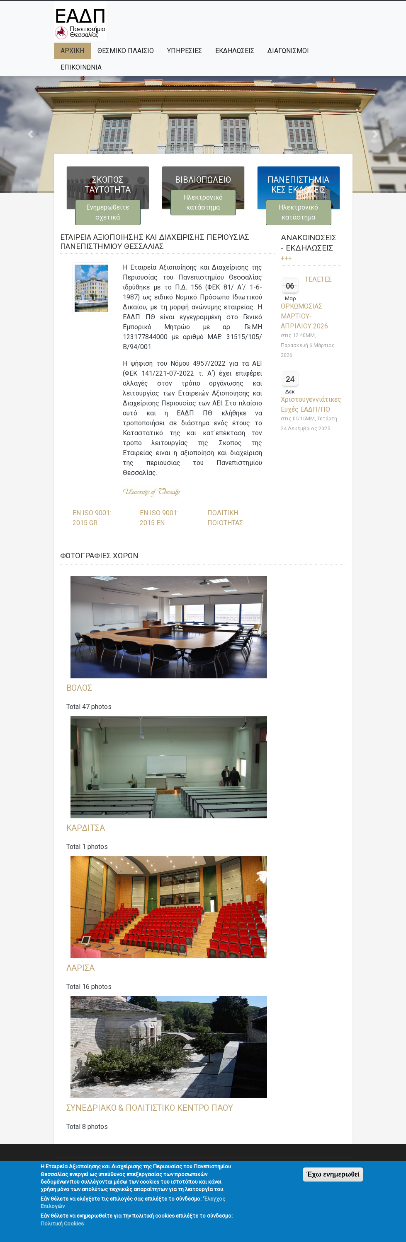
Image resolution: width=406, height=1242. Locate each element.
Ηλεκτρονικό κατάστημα (203, 202)
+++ (286, 258)
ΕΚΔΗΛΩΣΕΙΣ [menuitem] (234, 51)
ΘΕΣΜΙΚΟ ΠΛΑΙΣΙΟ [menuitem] (125, 51)
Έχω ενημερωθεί (333, 1180)
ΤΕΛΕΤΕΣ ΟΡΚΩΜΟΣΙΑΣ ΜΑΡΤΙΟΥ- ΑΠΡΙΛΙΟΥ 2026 (306, 302)
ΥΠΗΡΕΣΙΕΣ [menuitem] (184, 51)
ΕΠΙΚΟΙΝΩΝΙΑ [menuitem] (81, 67)
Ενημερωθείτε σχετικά (107, 212)
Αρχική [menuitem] (72, 51)
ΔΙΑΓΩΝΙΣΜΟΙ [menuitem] (288, 51)
